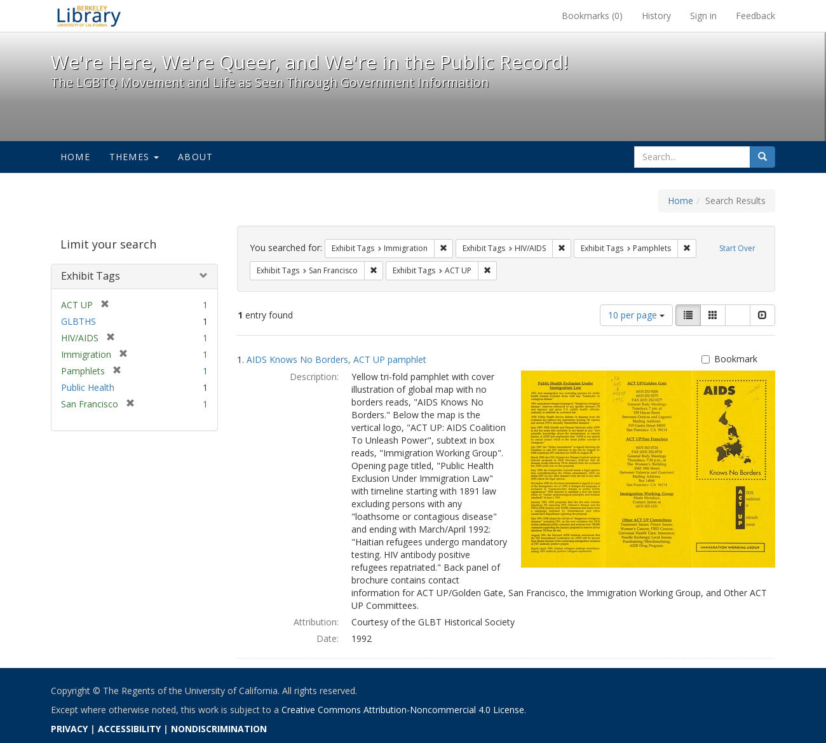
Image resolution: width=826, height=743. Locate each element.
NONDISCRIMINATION (219, 729)
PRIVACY (69, 729)
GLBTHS (78, 321)
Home (75, 157)
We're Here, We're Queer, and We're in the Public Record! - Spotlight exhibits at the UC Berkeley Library (89, 16)
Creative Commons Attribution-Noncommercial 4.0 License (402, 710)
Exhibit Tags (90, 276)
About (195, 157)
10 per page (636, 315)
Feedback (755, 16)
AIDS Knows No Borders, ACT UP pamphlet (336, 359)
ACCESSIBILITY (129, 729)
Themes (134, 157)
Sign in (703, 16)
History (656, 16)
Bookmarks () (592, 16)
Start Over (737, 248)
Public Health (87, 387)
